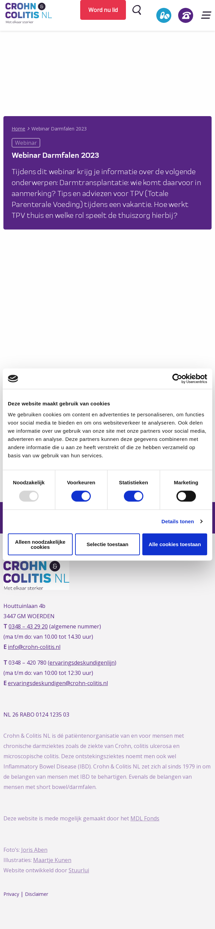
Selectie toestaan (108, 544)
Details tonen (177, 521)
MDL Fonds (144, 818)
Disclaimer (36, 894)
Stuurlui (79, 870)
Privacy (11, 894)
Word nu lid (103, 10)
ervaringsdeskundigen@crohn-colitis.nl (58, 683)
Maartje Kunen (52, 860)
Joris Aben (34, 850)
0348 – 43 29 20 (28, 626)
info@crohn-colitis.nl (34, 647)
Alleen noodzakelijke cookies (40, 544)
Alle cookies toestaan (174, 544)
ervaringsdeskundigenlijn (82, 662)
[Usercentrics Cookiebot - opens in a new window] (177, 379)
